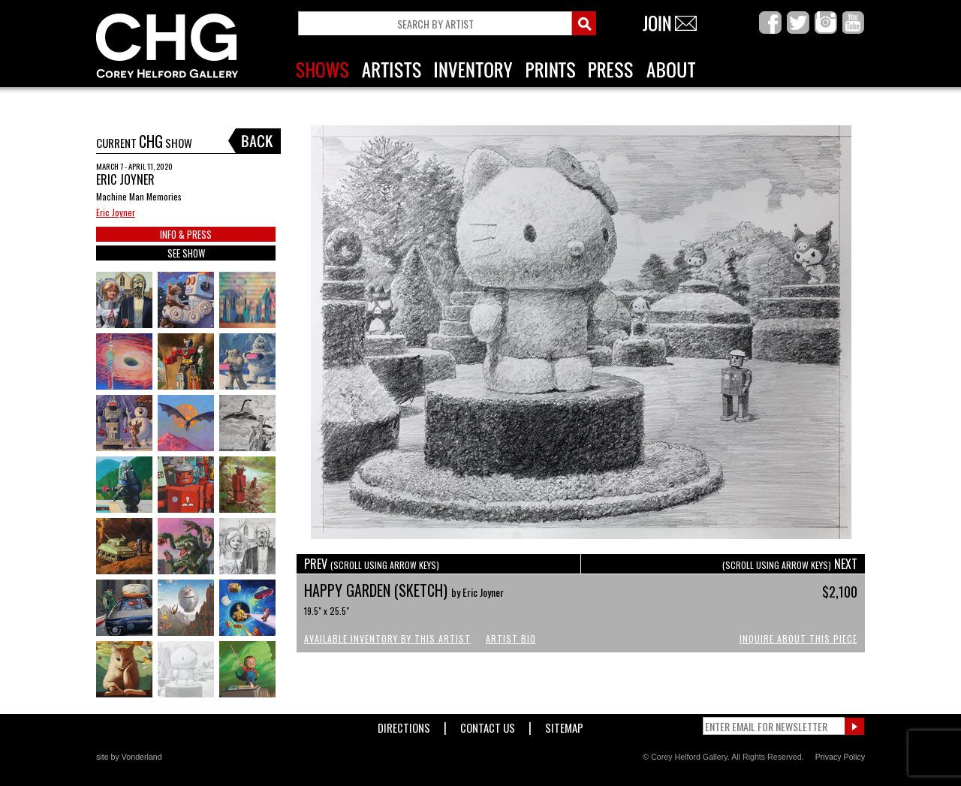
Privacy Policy (840, 756)
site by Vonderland (129, 756)
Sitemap (564, 725)
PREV (371, 564)
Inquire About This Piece (798, 638)
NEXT (789, 564)
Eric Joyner (115, 212)
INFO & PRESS (186, 234)
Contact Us (487, 725)
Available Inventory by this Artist (387, 638)
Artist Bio (511, 638)
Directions (404, 725)
